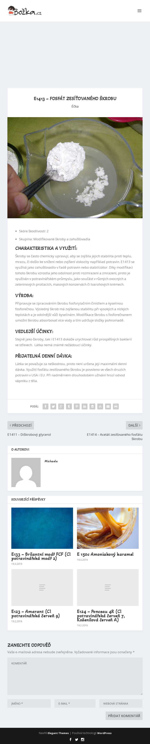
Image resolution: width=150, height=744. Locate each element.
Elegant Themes (58, 733)
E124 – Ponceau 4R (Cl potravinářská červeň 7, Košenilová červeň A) (100, 616)
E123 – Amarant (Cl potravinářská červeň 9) (35, 613)
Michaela (51, 461)
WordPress (104, 733)
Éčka (75, 106)
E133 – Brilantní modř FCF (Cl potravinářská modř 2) (41, 556)
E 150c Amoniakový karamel (105, 554)
